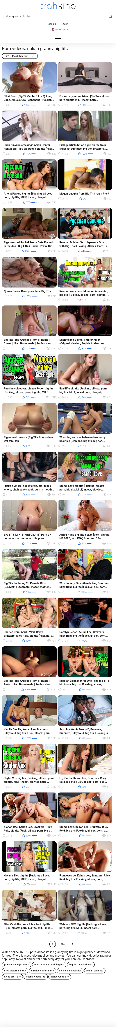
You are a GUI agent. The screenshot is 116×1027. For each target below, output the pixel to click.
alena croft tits (12, 976)
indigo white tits (60, 976)
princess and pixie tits (16, 964)
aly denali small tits (70, 970)
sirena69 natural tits (42, 970)
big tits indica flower (80, 964)
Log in (65, 24)
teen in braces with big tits (49, 964)
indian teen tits (94, 970)
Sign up (52, 24)
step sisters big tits (15, 970)
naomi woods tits (35, 976)
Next (63, 944)
